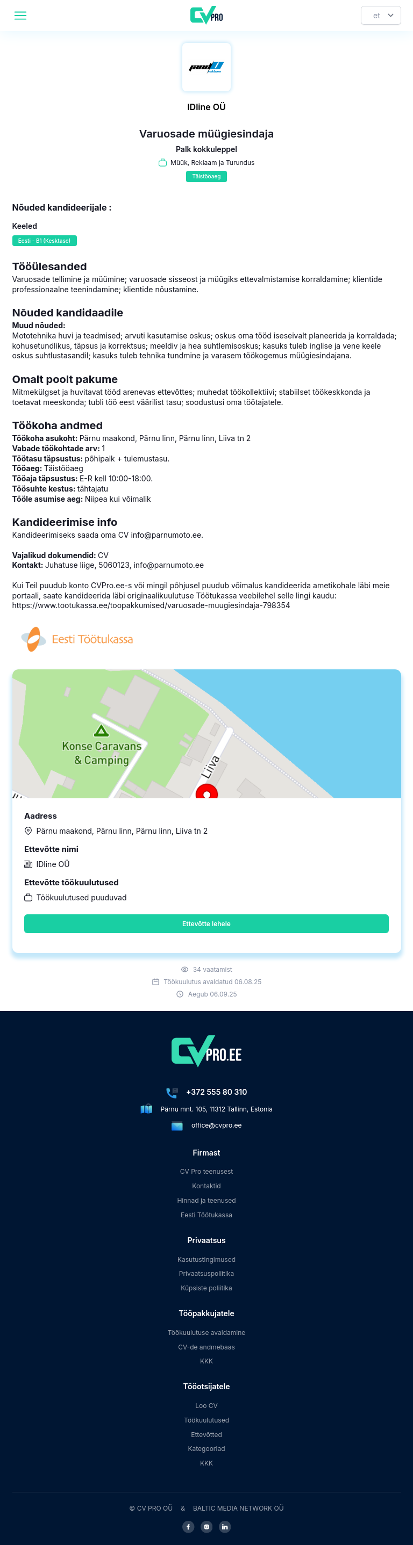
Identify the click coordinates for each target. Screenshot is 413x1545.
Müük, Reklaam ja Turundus (212, 162)
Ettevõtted (206, 1435)
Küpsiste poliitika (206, 1288)
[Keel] (381, 15)
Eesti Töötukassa (206, 1215)
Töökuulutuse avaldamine (207, 1333)
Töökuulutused (206, 1420)
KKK (206, 1361)
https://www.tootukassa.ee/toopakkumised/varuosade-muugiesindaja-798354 (151, 605)
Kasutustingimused (206, 1259)
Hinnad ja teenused (206, 1200)
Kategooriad (206, 1449)
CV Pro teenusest (206, 1171)
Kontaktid (206, 1186)
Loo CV (206, 1406)
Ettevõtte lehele (206, 924)
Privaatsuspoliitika (206, 1273)
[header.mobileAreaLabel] (20, 16)
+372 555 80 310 (216, 1091)
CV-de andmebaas (206, 1347)
